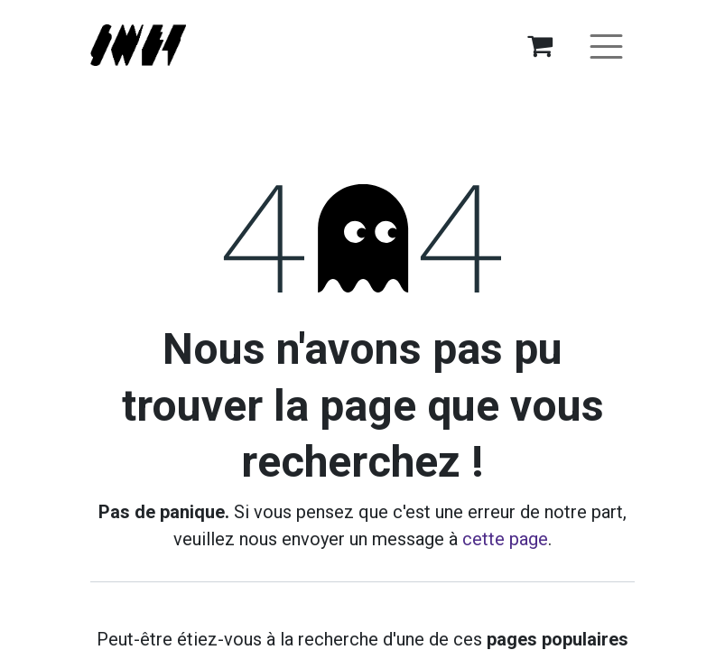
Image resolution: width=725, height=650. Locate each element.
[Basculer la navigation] (606, 45)
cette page (505, 539)
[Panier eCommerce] (540, 45)
